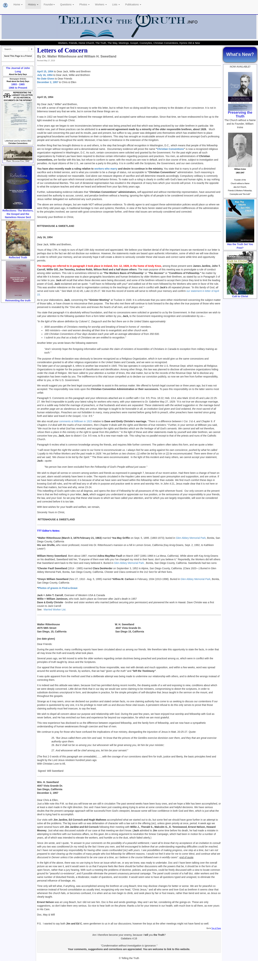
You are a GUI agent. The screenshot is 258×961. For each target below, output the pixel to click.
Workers (101, 4)
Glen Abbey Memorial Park (191, 537)
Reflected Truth (18, 257)
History (33, 4)
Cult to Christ (240, 296)
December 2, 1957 (47, 82)
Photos (84, 4)
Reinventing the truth (18, 300)
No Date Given (45, 78)
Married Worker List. (55, 609)
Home (18, 4)
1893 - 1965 (18, 84)
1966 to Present (18, 87)
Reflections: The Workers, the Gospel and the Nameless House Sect (18, 214)
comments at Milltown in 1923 (75, 421)
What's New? (240, 54)
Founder (49, 4)
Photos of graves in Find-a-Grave (57, 588)
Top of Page (216, 928)
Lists (116, 4)
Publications (133, 4)
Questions (67, 4)
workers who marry (105, 168)
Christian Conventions (170, 149)
